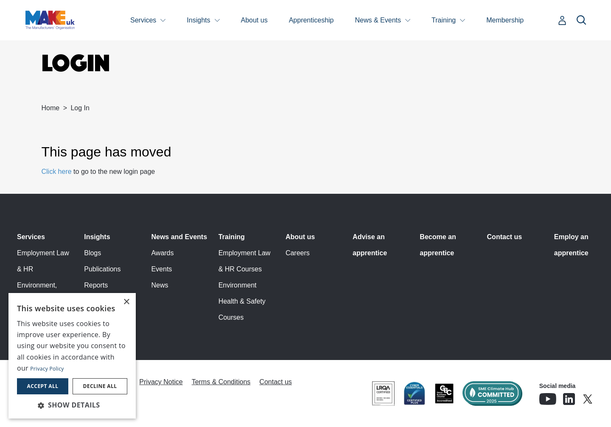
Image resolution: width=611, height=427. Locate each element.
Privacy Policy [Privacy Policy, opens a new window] (47, 368)
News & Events (378, 20)
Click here (57, 171)
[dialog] (72, 356)
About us (254, 20)
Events (161, 269)
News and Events (179, 236)
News (159, 285)
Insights (198, 20)
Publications (102, 269)
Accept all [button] (43, 386)
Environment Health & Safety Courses (242, 301)
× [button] (126, 302)
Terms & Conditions (221, 381)
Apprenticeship (311, 20)
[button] (72, 405)
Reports (96, 285)
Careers (298, 253)
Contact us (504, 236)
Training (444, 20)
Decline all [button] (100, 386)
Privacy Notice (160, 381)
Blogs (92, 253)
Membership (505, 20)
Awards (162, 253)
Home (51, 108)
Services (143, 20)
